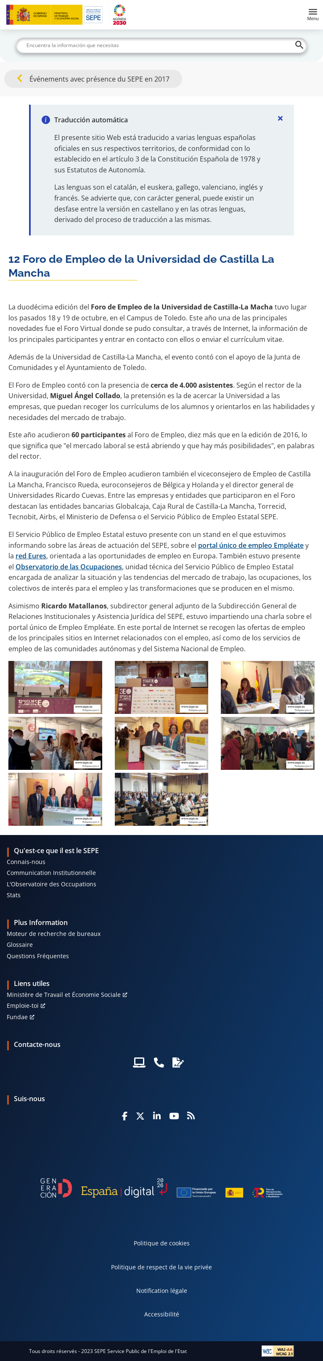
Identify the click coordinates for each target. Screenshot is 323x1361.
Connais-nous (26, 862)
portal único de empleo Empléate (251, 545)
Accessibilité (161, 1314)
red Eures (31, 555)
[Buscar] (161, 45)
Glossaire (20, 945)
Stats (14, 895)
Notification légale (161, 1291)
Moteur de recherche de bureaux (54, 934)
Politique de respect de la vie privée (161, 1267)
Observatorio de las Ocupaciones (69, 566)
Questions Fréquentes (38, 956)
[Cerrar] (280, 118)
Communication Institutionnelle (51, 873)
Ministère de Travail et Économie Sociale (64, 995)
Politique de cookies (162, 1243)
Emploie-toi (23, 1006)
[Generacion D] (161, 1188)
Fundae (17, 1017)
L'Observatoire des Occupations (51, 884)
